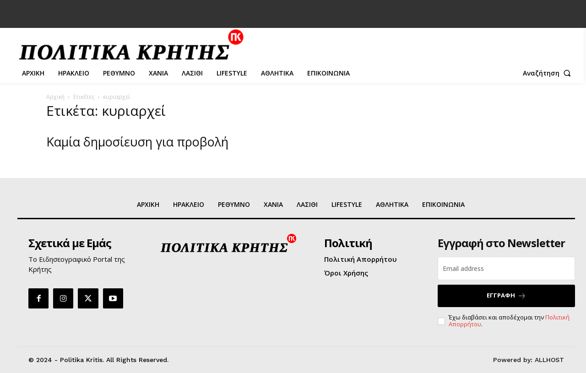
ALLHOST (549, 359)
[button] (549, 73)
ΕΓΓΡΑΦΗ (506, 295)
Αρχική (55, 97)
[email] (506, 268)
